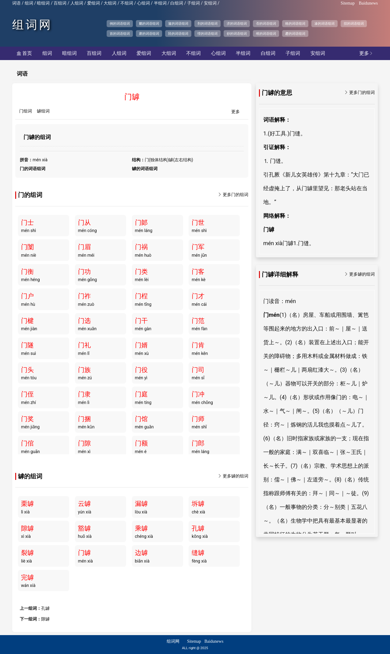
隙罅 (27, 528)
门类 (141, 271)
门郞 (141, 222)
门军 (198, 247)
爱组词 (93, 3)
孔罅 (198, 528)
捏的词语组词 (354, 23)
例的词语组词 (120, 23)
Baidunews (368, 3)
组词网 (32, 24)
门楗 (27, 320)
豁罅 (84, 528)
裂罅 (27, 552)
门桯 (141, 296)
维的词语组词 (266, 33)
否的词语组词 (266, 23)
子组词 (193, 3)
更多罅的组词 (233, 476)
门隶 (84, 394)
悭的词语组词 (207, 33)
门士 (27, 222)
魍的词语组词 (149, 23)
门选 (84, 320)
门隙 (84, 443)
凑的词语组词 (324, 23)
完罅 (27, 577)
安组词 (210, 3)
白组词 (176, 3)
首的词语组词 (120, 33)
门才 (198, 296)
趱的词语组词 (295, 33)
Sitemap (348, 3)
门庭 (141, 394)
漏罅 (141, 503)
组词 (29, 3)
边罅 (141, 552)
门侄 (27, 394)
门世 (198, 222)
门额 (141, 443)
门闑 (27, 247)
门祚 (84, 296)
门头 (27, 369)
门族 (84, 369)
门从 (84, 222)
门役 (141, 369)
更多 (366, 53)
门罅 (84, 552)
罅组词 (43, 111)
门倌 (27, 443)
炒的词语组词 (237, 33)
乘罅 (141, 528)
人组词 (76, 3)
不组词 (126, 3)
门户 (27, 296)
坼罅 (198, 503)
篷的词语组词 (178, 23)
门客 (198, 271)
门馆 (141, 419)
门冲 (198, 394)
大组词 (110, 3)
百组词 (60, 3)
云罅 (84, 503)
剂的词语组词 (207, 23)
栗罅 (27, 503)
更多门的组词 (233, 194)
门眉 (84, 247)
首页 (24, 53)
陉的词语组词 (178, 33)
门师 (198, 419)
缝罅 (198, 552)
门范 (198, 320)
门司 (198, 369)
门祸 (141, 247)
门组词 (25, 111)
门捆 (84, 419)
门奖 (27, 419)
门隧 (27, 345)
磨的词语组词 (149, 33)
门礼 (84, 345)
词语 (16, 3)
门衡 (27, 271)
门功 (84, 271)
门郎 (198, 443)
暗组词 (43, 3)
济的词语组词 (237, 23)
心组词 (143, 3)
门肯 (198, 345)
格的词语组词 (295, 23)
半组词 (160, 3)
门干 (141, 320)
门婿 (141, 345)
